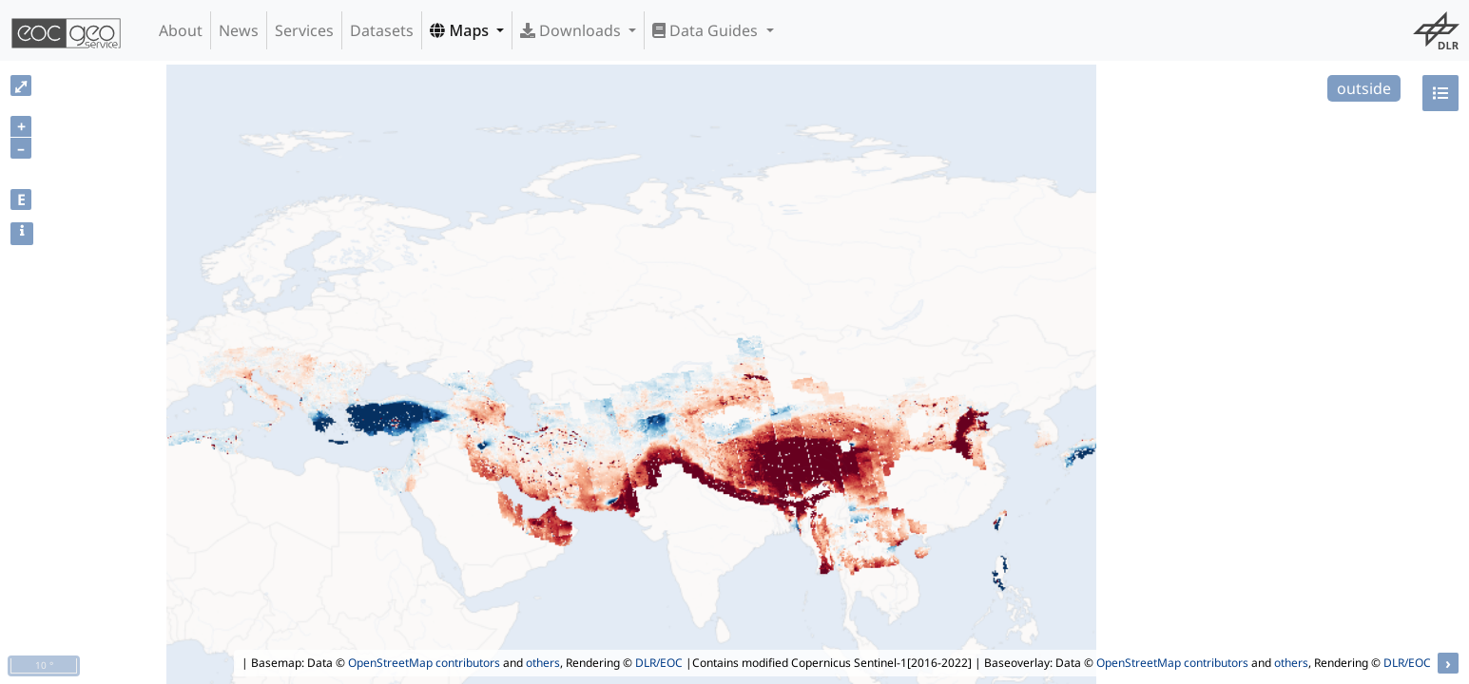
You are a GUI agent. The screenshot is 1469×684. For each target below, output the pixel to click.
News (239, 30)
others (543, 663)
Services (304, 30)
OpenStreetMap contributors (424, 663)
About (181, 30)
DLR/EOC (659, 663)
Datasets (382, 30)
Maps (461, 30)
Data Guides (707, 30)
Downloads (572, 30)
